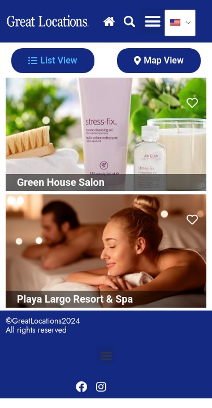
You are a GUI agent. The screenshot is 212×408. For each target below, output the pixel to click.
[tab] (52, 60)
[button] (152, 21)
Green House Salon (61, 182)
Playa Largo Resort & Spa (75, 299)
